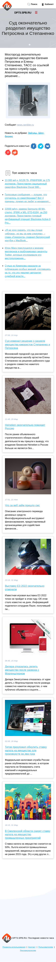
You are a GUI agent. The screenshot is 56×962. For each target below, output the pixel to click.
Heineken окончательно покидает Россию (25, 426)
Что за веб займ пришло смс (22, 505)
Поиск (32, 4)
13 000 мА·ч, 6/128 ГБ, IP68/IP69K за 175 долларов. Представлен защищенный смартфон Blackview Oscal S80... (27, 183)
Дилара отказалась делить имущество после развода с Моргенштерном (22, 670)
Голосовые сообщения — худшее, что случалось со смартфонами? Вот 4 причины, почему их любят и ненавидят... (27, 198)
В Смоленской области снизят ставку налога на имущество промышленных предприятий (27, 834)
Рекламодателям (28, 950)
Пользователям (45, 947)
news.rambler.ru (25, 125)
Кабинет (48, 4)
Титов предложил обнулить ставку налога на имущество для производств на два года (26, 750)
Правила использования (14, 947)
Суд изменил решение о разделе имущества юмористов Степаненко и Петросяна (27, 344)
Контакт (32, 947)
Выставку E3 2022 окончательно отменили (24, 587)
